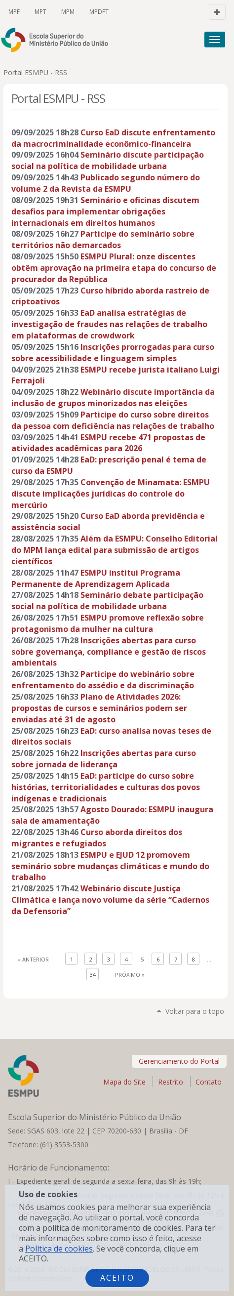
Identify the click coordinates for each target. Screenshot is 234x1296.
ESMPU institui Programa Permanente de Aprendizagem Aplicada (95, 578)
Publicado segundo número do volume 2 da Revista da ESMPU (105, 183)
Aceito (117, 1277)
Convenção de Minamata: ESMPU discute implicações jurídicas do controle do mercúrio (110, 493)
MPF (14, 11)
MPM (68, 11)
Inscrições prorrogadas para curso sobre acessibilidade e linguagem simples (112, 352)
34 (93, 974)
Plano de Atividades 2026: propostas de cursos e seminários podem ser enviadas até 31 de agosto (99, 708)
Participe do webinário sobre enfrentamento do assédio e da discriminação (103, 680)
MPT (40, 11)
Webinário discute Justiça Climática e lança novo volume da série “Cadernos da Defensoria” (110, 900)
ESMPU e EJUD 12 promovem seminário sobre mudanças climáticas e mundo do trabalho (110, 866)
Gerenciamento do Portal (179, 1061)
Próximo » (130, 974)
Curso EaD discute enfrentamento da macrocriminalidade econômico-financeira (113, 138)
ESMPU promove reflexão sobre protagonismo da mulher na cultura (107, 623)
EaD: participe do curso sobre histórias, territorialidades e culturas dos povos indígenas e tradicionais (105, 787)
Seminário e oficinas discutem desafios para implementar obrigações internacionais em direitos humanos (105, 211)
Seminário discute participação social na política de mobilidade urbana (107, 160)
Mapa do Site (124, 1082)
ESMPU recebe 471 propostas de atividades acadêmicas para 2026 (108, 443)
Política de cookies (59, 1248)
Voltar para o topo (194, 1011)
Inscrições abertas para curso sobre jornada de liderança (103, 759)
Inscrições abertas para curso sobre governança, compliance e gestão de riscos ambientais (108, 652)
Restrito (170, 1082)
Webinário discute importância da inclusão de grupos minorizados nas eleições (113, 397)
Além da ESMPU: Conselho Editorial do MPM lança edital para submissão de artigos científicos (114, 550)
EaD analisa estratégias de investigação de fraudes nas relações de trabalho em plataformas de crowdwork (109, 324)
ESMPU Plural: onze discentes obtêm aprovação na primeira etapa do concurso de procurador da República (113, 268)
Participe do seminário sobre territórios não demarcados (103, 239)
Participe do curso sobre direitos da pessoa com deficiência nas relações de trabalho (112, 420)
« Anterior (33, 959)
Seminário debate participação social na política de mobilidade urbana (107, 600)
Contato (208, 1082)
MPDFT (99, 11)
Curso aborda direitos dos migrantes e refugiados (96, 838)
